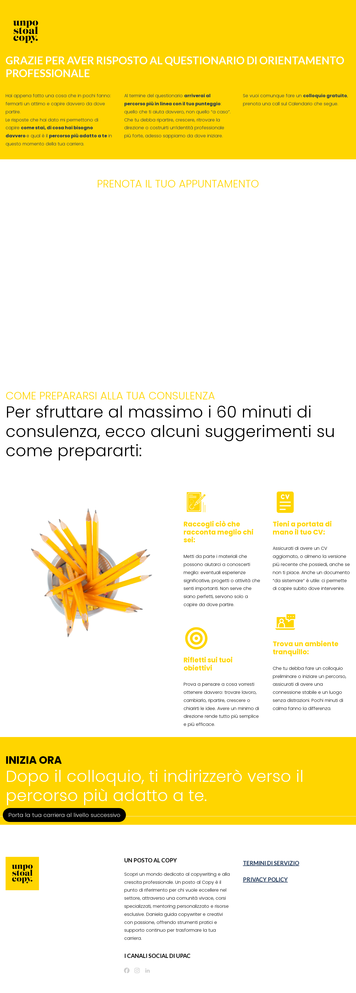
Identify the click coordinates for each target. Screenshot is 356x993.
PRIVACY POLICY (265, 879)
